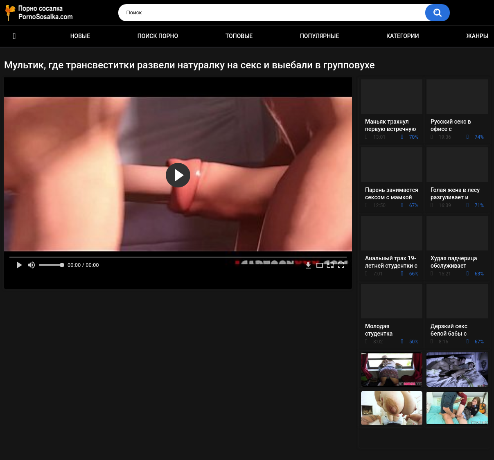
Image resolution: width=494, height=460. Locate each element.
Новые (80, 36)
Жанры (477, 36)
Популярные (319, 36)
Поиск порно (158, 36)
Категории (402, 36)
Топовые (239, 36)
